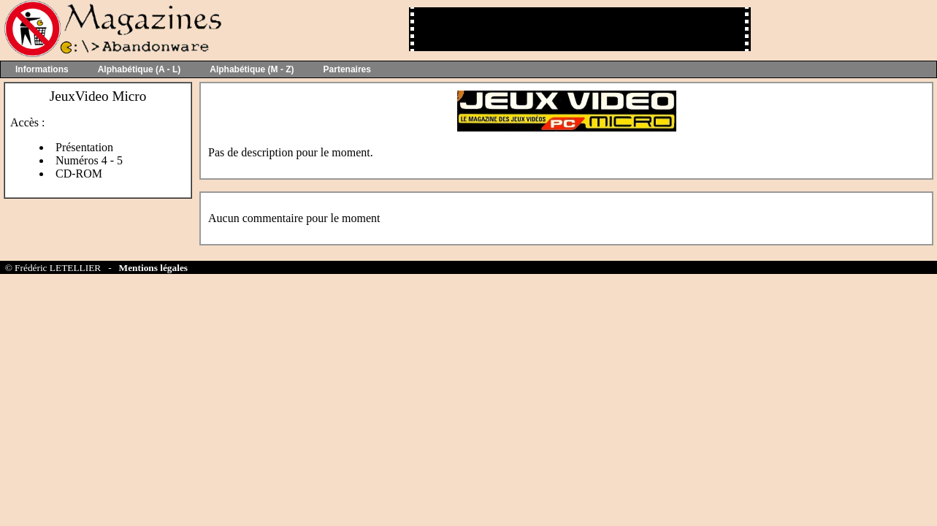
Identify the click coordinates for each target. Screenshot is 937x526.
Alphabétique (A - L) (139, 69)
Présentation (84, 147)
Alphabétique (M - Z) (252, 69)
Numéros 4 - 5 (89, 160)
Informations (42, 69)
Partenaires (347, 69)
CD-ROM (79, 173)
